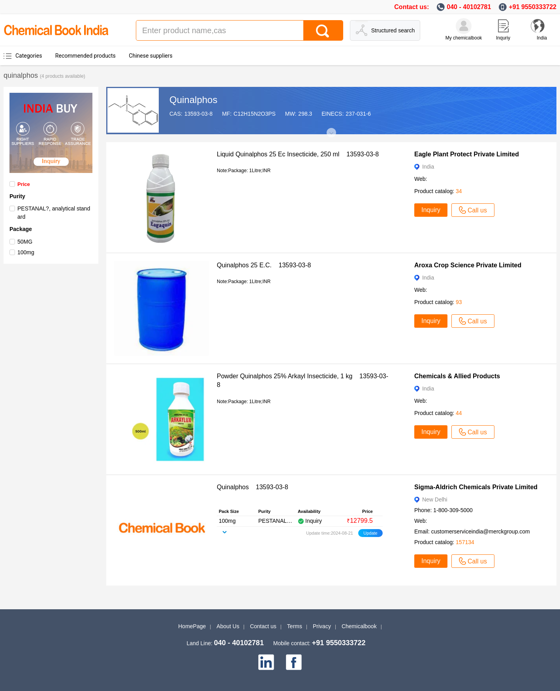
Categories (28, 56)
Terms (294, 626)
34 (459, 191)
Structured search (393, 30)
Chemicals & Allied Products (457, 376)
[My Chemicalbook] (464, 26)
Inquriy (503, 38)
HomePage (192, 626)
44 (459, 413)
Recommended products (85, 56)
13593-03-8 (198, 114)
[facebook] (294, 662)
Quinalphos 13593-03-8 (252, 487)
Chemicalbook (359, 626)
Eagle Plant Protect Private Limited (466, 154)
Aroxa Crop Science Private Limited (467, 265)
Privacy (322, 626)
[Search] (323, 30)
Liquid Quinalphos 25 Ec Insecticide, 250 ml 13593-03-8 (298, 154)
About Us (227, 626)
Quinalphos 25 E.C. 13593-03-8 (264, 265)
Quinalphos (193, 99)
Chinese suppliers (150, 56)
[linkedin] (266, 662)
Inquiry (430, 210)
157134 (465, 542)
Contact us (263, 626)
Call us (473, 210)
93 (459, 302)
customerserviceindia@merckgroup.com (480, 531)
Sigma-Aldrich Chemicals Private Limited (475, 487)
